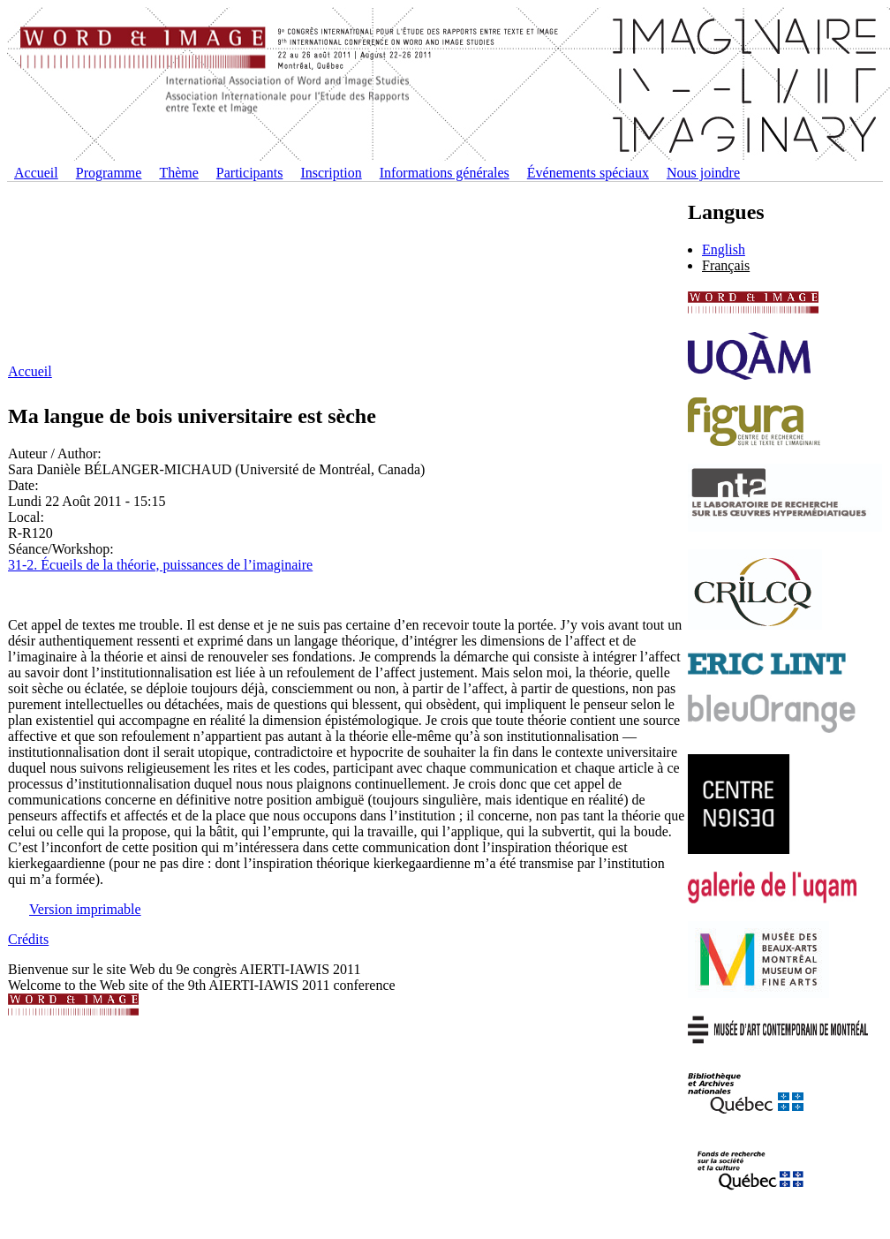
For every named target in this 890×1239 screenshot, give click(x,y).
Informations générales (444, 172)
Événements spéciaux (588, 172)
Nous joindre (703, 172)
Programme (109, 172)
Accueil (36, 172)
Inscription (330, 172)
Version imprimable (85, 909)
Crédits (28, 939)
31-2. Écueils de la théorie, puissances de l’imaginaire (160, 564)
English (723, 249)
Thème (178, 172)
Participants (249, 172)
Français (726, 265)
